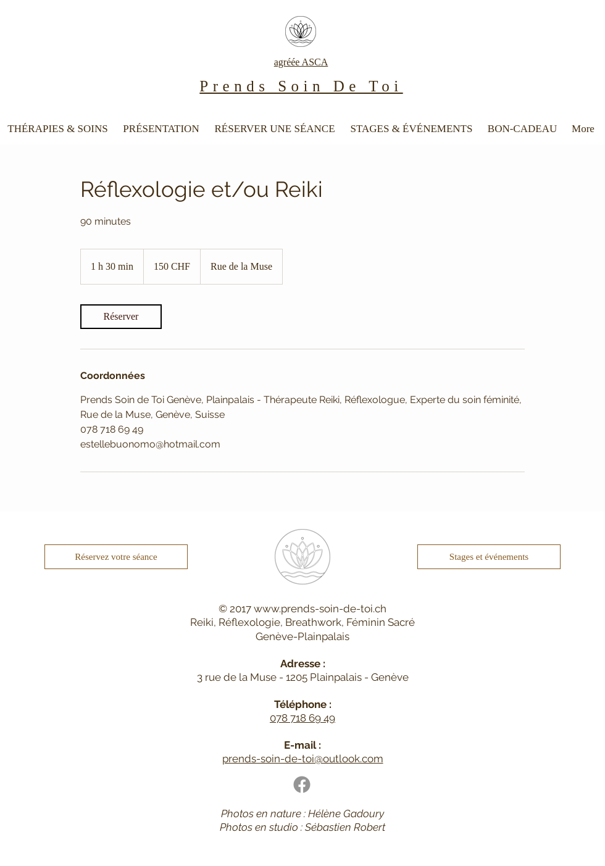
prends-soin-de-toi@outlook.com (302, 758)
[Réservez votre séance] (116, 556)
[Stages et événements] (489, 556)
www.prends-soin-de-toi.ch (320, 608)
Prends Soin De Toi (301, 86)
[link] (121, 316)
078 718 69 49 (302, 718)
